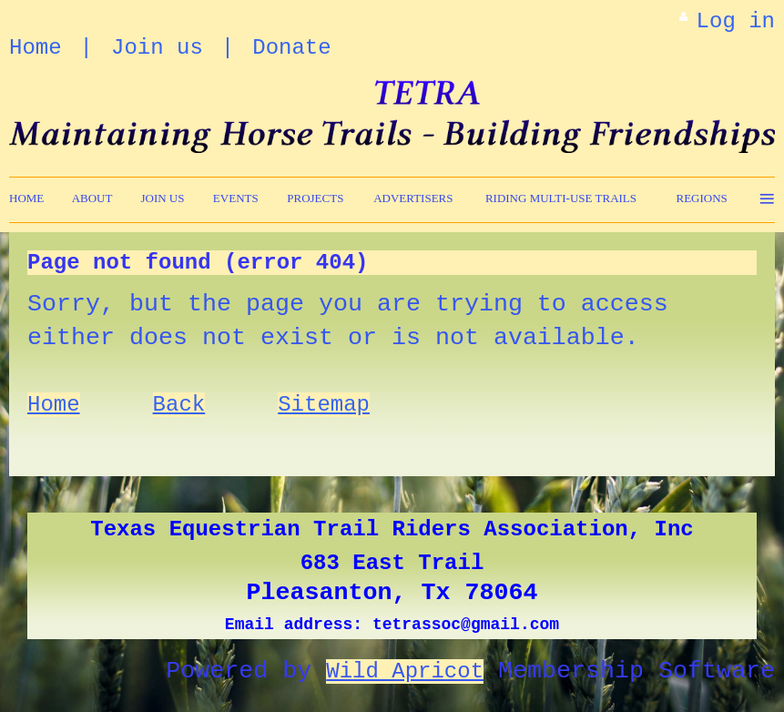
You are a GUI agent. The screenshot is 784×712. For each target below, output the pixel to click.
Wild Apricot (405, 671)
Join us (157, 48)
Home (35, 48)
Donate (291, 48)
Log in (736, 21)
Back (179, 404)
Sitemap (324, 404)
